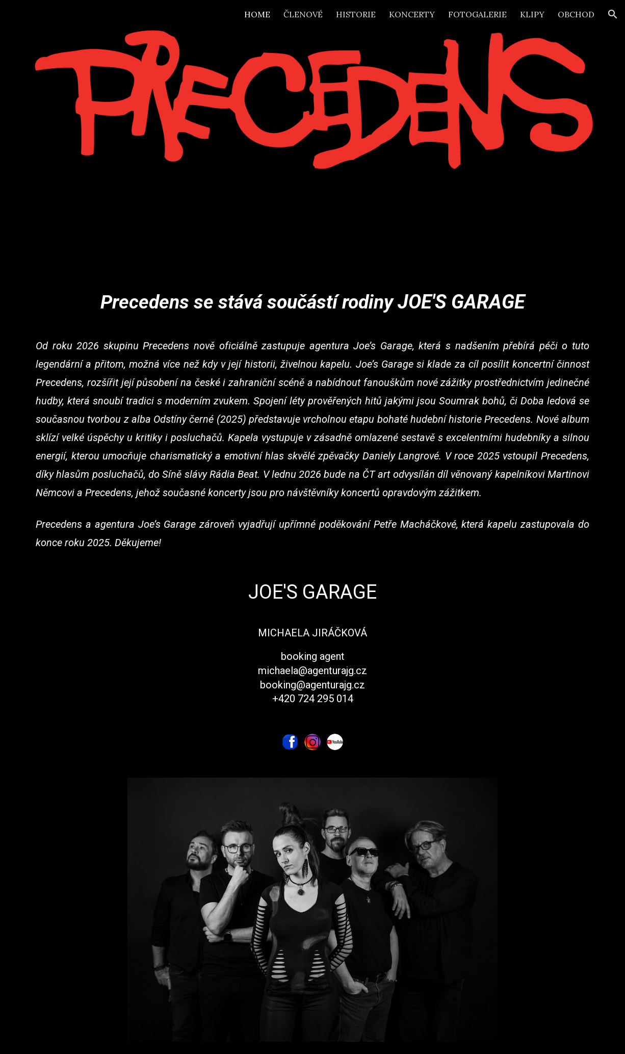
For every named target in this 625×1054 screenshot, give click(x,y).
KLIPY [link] (532, 14)
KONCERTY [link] (412, 14)
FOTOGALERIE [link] (477, 14)
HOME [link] (257, 14)
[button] (613, 14)
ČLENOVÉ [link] (303, 14)
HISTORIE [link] (356, 14)
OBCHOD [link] (576, 14)
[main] (312, 504)
